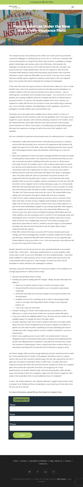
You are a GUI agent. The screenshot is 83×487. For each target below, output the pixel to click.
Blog (41, 20)
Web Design (61, 479)
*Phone (13, 424)
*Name (12, 405)
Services (24, 461)
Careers (68, 461)
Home (15, 461)
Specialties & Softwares (38, 461)
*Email (12, 414)
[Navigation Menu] (73, 7)
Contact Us (43, 464)
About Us (58, 461)
